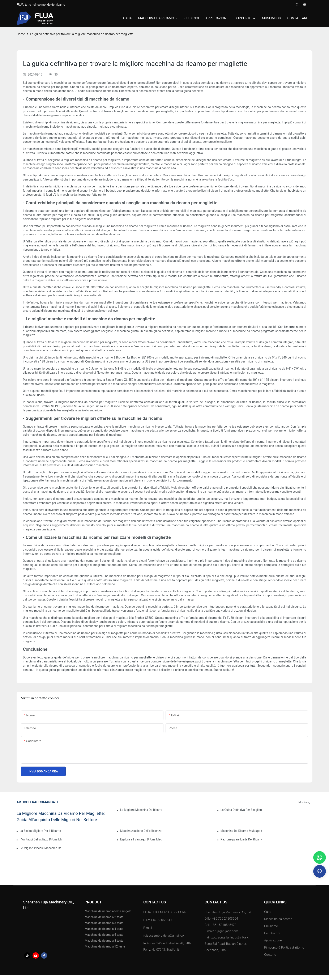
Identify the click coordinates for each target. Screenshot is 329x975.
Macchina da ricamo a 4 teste (104, 929)
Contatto (270, 955)
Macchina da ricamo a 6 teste (104, 934)
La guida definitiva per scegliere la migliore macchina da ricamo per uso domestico (241, 809)
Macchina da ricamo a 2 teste (104, 917)
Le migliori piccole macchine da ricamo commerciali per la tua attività (40, 848)
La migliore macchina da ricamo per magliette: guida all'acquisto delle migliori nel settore (61, 816)
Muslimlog (304, 802)
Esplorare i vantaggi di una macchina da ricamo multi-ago (141, 839)
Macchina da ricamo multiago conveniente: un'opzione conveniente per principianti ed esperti (241, 830)
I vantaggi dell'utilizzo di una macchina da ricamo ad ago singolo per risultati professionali (40, 839)
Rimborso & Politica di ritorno (284, 947)
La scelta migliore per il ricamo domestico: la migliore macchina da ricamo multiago (40, 830)
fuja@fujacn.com (226, 931)
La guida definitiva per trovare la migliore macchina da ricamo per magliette (81, 34)
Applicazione (273, 940)
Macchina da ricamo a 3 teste (104, 923)
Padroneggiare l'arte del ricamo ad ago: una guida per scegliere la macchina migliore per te (241, 839)
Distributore (272, 933)
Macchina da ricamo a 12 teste (105, 946)
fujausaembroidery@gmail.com (165, 935)
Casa (267, 912)
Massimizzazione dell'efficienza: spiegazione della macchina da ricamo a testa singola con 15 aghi (141, 830)
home (21, 34)
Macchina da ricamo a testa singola (108, 911)
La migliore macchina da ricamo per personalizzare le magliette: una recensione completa (141, 809)
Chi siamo (271, 926)
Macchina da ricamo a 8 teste (104, 940)
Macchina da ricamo (278, 919)
